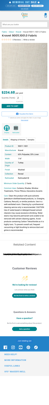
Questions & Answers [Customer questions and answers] (24, 341)
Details (5, 140)
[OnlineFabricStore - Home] (24, 18)
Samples (31, 140)
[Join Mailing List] (24, 369)
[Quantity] (20, 98)
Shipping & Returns (17, 140)
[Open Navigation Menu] (6, 16)
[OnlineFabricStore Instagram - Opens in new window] (13, 377)
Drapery (6, 132)
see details (24, 8)
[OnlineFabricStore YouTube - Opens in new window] (20, 377)
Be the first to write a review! (24, 324)
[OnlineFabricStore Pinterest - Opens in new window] (28, 377)
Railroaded (15, 132)
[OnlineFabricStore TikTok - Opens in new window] (36, 377)
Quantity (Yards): (9, 98)
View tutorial (24, 120)
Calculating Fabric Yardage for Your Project (20, 283)
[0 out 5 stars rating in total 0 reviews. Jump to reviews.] (11, 39)
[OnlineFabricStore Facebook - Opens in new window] (5, 377)
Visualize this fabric (24, 113)
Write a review (29, 40)
